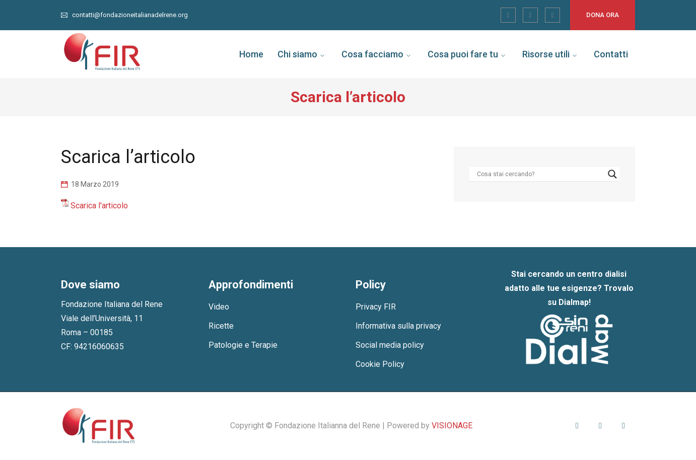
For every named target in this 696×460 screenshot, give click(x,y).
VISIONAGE (452, 425)
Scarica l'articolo (99, 205)
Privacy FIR (376, 307)
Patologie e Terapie (242, 345)
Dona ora (602, 15)
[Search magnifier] (612, 174)
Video (218, 307)
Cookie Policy (380, 364)
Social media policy (390, 345)
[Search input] (540, 174)
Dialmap (574, 302)
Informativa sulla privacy (398, 326)
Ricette (221, 326)
